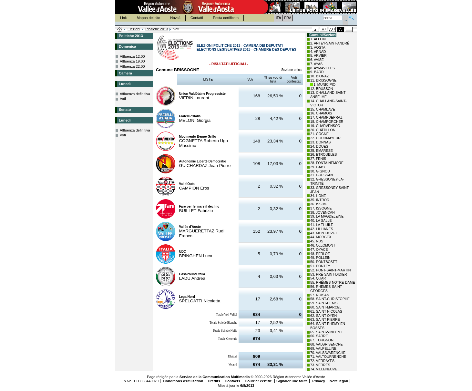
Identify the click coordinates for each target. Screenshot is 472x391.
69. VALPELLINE (323, 348)
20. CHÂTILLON (322, 130)
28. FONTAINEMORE (327, 163)
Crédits (214, 381)
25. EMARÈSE (321, 150)
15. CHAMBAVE (322, 109)
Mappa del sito (148, 18)
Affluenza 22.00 (132, 66)
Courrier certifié (259, 381)
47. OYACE (319, 249)
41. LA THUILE (321, 225)
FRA (287, 18)
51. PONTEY (320, 266)
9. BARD (316, 72)
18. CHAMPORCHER (326, 121)
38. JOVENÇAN (322, 212)
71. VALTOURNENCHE (328, 356)
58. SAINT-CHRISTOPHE (330, 299)
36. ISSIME (319, 204)
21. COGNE (319, 134)
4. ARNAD (318, 52)
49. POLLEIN (320, 257)
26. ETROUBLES (323, 154)
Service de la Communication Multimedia (215, 377)
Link (123, 18)
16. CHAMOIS (321, 113)
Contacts (232, 381)
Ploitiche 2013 (156, 29)
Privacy (318, 381)
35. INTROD (319, 200)
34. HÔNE (318, 196)
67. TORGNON (321, 340)
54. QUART (319, 278)
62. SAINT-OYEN (323, 316)
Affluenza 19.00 (132, 61)
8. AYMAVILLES (322, 68)
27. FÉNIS (318, 159)
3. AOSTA (317, 47)
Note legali (339, 381)
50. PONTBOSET (323, 262)
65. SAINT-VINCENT (326, 332)
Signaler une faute (292, 381)
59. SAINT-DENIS (324, 303)
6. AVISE (317, 60)
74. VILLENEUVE (323, 369)
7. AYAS (316, 64)
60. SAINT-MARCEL (326, 307)
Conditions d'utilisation (183, 381)
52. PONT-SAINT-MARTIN (330, 270)
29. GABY (317, 167)
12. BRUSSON (321, 89)
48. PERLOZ (320, 254)
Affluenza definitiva (135, 94)
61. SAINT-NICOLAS (326, 311)
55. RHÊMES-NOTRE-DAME (332, 282)
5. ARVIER (318, 55)
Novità (175, 18)
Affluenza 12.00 (132, 56)
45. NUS (316, 241)
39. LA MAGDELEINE (327, 216)
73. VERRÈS (320, 365)
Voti (123, 99)
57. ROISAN (319, 295)
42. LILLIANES (321, 229)
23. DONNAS (320, 142)
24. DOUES (319, 146)
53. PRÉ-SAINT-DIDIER (328, 274)
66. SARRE (319, 336)
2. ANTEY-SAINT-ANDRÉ (329, 43)
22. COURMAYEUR (325, 138)
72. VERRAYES (322, 361)
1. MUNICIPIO (324, 84)
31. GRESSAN (321, 175)
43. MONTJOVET (323, 233)
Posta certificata (226, 18)
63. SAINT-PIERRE (325, 319)
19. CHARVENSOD (325, 126)
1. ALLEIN (318, 39)
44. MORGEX (320, 237)
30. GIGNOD (320, 171)
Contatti (196, 18)
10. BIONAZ (319, 76)
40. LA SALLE (321, 220)
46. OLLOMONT (322, 245)
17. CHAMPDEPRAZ (326, 117)
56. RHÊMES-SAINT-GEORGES (326, 289)
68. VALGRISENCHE (326, 344)
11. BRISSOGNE (323, 80)
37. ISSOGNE (321, 208)
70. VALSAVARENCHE (327, 353)
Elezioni (134, 29)
